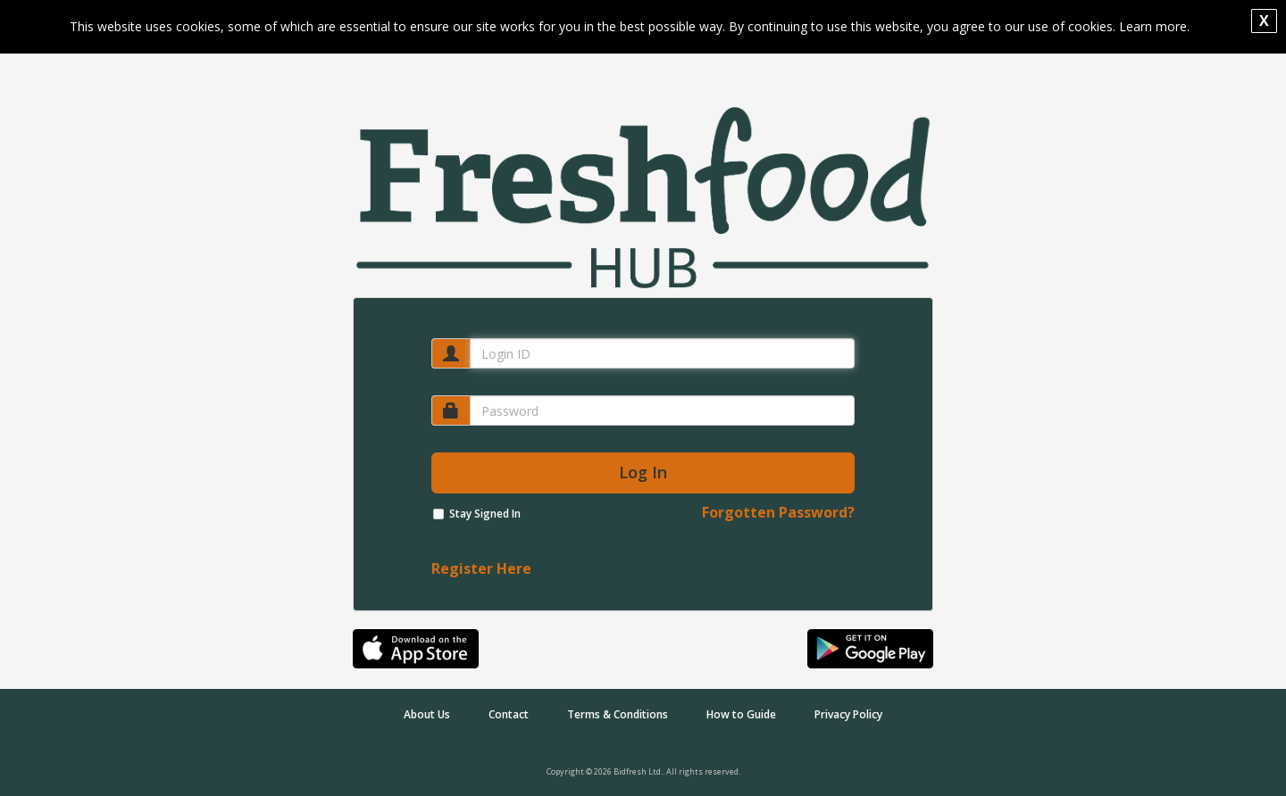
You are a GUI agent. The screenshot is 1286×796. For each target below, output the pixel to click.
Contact (509, 714)
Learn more (1153, 26)
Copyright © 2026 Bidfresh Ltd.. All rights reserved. (643, 772)
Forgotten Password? (778, 512)
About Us (427, 714)
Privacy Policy (848, 714)
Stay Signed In (485, 513)
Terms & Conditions (617, 714)
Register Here (481, 568)
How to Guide (741, 714)
